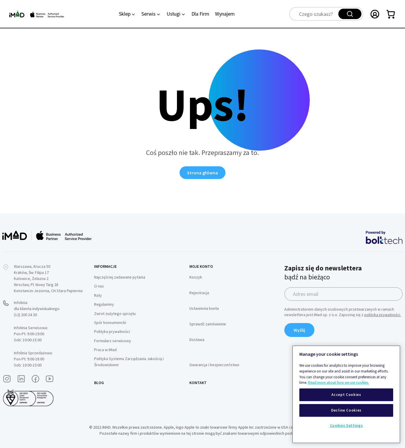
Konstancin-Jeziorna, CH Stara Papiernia (48, 290)
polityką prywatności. (382, 314)
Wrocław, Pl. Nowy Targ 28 (36, 284)
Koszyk (195, 277)
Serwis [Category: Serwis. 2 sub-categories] (151, 13)
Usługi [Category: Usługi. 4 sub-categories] (176, 13)
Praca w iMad (105, 349)
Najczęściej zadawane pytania (119, 277)
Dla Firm (200, 13)
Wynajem (225, 13)
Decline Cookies (346, 410)
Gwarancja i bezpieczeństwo (214, 364)
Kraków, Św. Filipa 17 (31, 272)
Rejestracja (199, 292)
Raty (98, 295)
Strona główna (202, 173)
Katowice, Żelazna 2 (31, 278)
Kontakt (198, 382)
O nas (99, 286)
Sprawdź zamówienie (207, 324)
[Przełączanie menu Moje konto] (375, 14)
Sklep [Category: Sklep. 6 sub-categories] (127, 13)
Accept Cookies (346, 394)
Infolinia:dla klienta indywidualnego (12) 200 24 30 (36, 308)
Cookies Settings (346, 425)
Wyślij (299, 330)
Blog (99, 382)
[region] (346, 394)
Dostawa (196, 339)
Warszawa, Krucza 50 (32, 266)
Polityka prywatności (112, 331)
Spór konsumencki (110, 322)
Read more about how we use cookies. (338, 382)
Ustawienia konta (204, 308)
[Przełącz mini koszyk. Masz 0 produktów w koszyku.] (391, 14)
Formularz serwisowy (112, 340)
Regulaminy (104, 304)
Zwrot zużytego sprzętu (115, 313)
